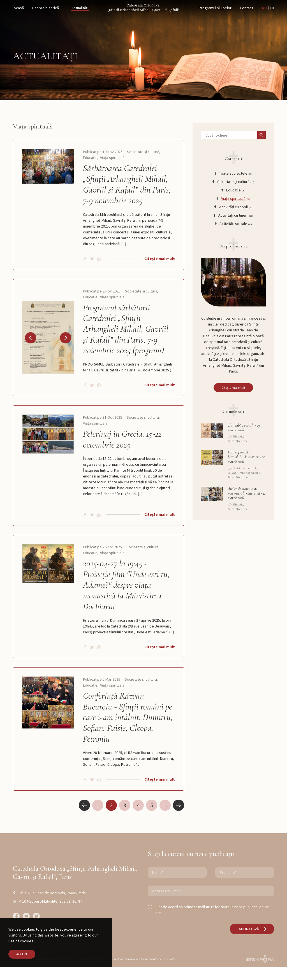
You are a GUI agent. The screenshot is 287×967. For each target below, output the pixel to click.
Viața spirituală (112, 157)
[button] (30, 337)
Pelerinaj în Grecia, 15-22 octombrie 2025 (122, 439)
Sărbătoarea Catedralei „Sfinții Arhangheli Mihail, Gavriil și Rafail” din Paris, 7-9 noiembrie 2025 (127, 184)
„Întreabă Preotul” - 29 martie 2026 (244, 427)
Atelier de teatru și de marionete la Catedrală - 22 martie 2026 (246, 493)
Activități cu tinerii (239, 441)
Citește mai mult (159, 259)
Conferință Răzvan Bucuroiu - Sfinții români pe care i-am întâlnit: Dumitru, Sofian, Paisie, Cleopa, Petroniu (128, 717)
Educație (90, 157)
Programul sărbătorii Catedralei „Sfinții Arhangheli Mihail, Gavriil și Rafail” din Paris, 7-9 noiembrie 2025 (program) (125, 329)
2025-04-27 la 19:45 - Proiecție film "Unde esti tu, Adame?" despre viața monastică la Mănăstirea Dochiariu (126, 585)
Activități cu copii (250, 473)
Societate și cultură (143, 151)
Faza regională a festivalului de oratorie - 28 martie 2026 (246, 457)
